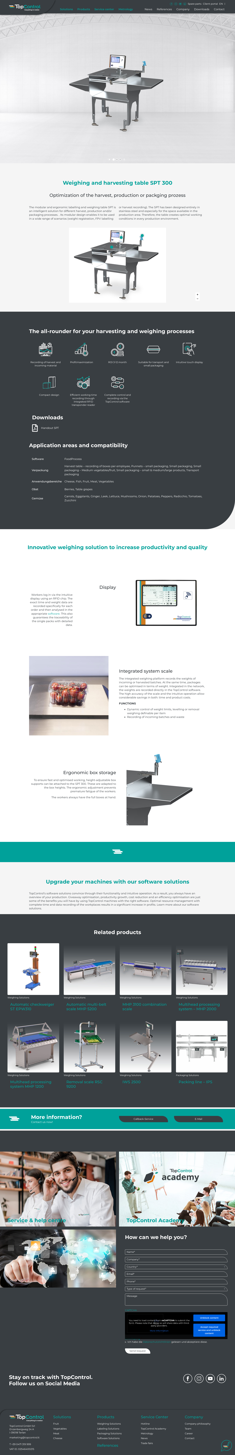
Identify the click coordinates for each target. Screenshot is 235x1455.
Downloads (201, 9)
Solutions (66, 9)
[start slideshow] (109, 159)
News (148, 9)
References (164, 9)
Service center (104, 9)
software (54, 613)
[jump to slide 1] (114, 159)
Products (83, 9)
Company (183, 9)
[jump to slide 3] (120, 159)
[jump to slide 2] (117, 159)
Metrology (126, 9)
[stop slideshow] (124, 159)
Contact (219, 9)
